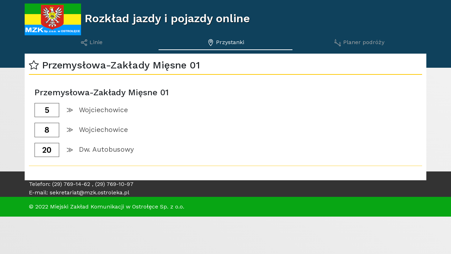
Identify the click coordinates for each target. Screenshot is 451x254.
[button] (34, 65)
